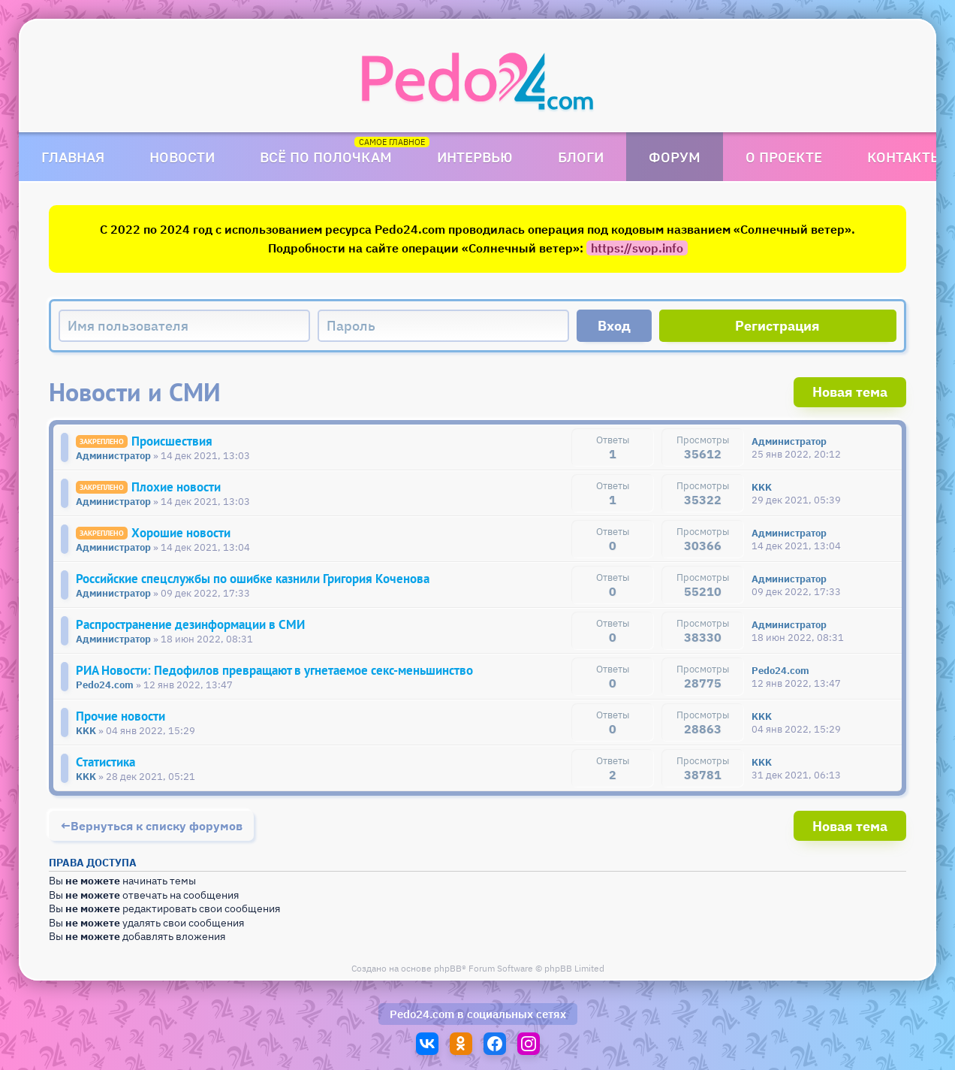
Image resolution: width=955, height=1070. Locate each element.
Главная (72, 156)
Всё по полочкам (326, 156)
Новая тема (849, 391)
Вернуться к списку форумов (157, 825)
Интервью (475, 156)
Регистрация (777, 325)
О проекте (784, 156)
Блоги (581, 156)
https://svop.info (637, 247)
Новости (182, 156)
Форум (674, 156)
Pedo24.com (422, 1014)
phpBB (448, 968)
